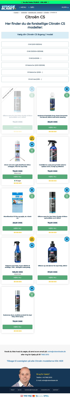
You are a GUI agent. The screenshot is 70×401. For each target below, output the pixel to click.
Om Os (19, 390)
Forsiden (24, 12)
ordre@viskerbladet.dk (56, 352)
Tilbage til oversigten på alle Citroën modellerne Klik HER (35, 361)
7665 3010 (45, 355)
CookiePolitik (45, 390)
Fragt (12, 390)
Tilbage (16, 12)
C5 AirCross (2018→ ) (35, 79)
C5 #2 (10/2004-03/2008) (35, 51)
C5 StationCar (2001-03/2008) (35, 65)
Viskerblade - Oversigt (35, 12)
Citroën (46, 12)
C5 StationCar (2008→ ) (35, 72)
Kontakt (55, 390)
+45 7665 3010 (47, 377)
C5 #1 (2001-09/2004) (35, 44)
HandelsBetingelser (31, 390)
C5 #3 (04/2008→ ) (35, 58)
